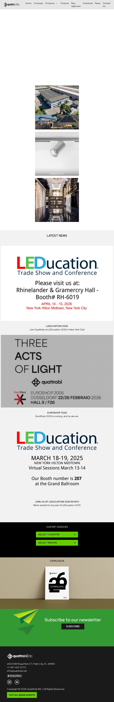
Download (88, 3)
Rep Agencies (76, 4)
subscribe (73, 626)
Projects (65, 3)
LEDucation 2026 (57, 326)
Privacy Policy (15, 676)
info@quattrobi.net (17, 670)
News (97, 3)
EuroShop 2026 (57, 412)
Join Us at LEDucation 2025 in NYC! (57, 501)
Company (38, 3)
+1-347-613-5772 (16, 667)
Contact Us (106, 4)
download (57, 586)
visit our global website (22, 694)
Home (28, 3)
